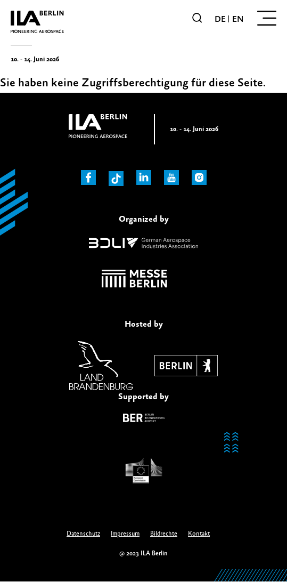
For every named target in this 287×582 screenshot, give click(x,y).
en (237, 19)
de (220, 19)
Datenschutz (83, 533)
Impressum (125, 533)
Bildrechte (163, 533)
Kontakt (199, 533)
